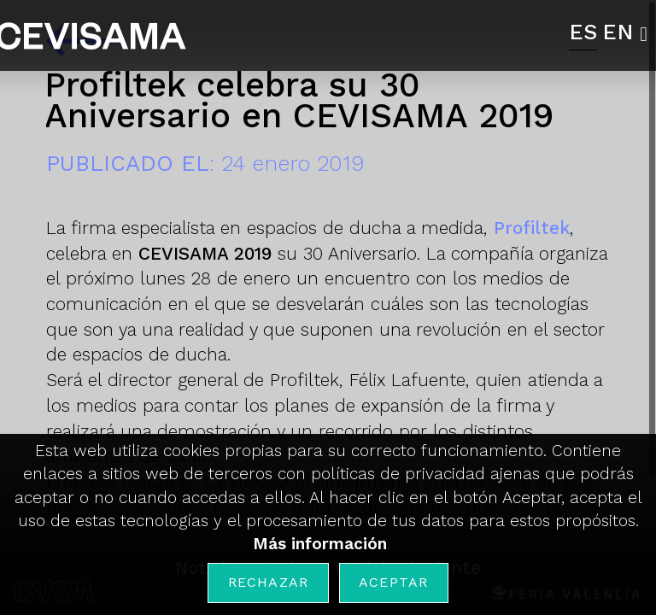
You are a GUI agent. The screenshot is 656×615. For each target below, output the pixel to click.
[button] (648, 34)
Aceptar (393, 582)
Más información (320, 544)
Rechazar (268, 582)
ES (583, 31)
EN (617, 31)
